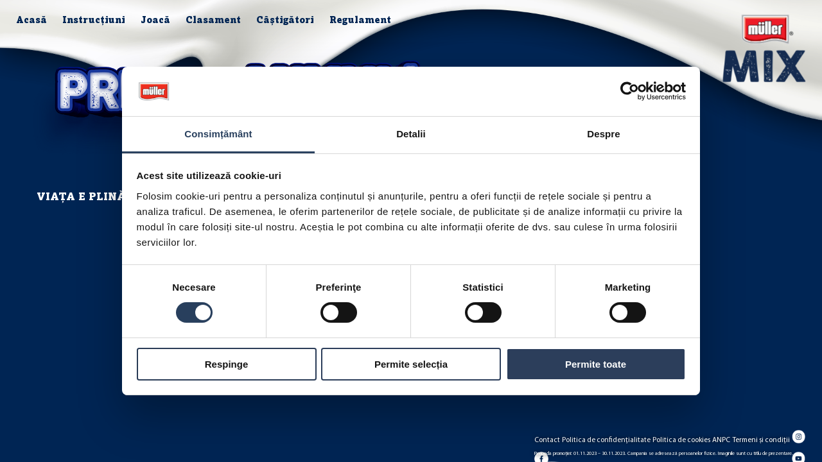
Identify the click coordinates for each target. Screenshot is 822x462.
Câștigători (285, 21)
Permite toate (595, 364)
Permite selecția (411, 364)
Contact (547, 440)
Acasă (31, 21)
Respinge (227, 364)
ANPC (721, 440)
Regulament (360, 21)
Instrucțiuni (93, 21)
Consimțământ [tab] (218, 133)
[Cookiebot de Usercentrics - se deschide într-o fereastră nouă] (629, 91)
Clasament (213, 21)
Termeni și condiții (761, 440)
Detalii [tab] (411, 133)
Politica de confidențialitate (606, 440)
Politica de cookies (681, 440)
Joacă (155, 21)
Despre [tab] (603, 133)
